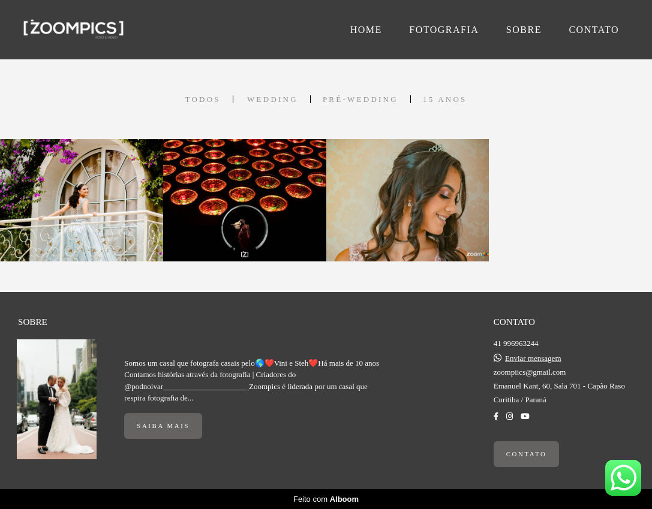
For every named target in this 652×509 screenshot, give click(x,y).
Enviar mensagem (533, 358)
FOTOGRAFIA (444, 30)
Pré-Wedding (360, 99)
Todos (202, 99)
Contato (526, 453)
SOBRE (524, 30)
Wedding (272, 99)
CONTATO (594, 30)
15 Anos (445, 99)
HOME (366, 30)
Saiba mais (163, 425)
